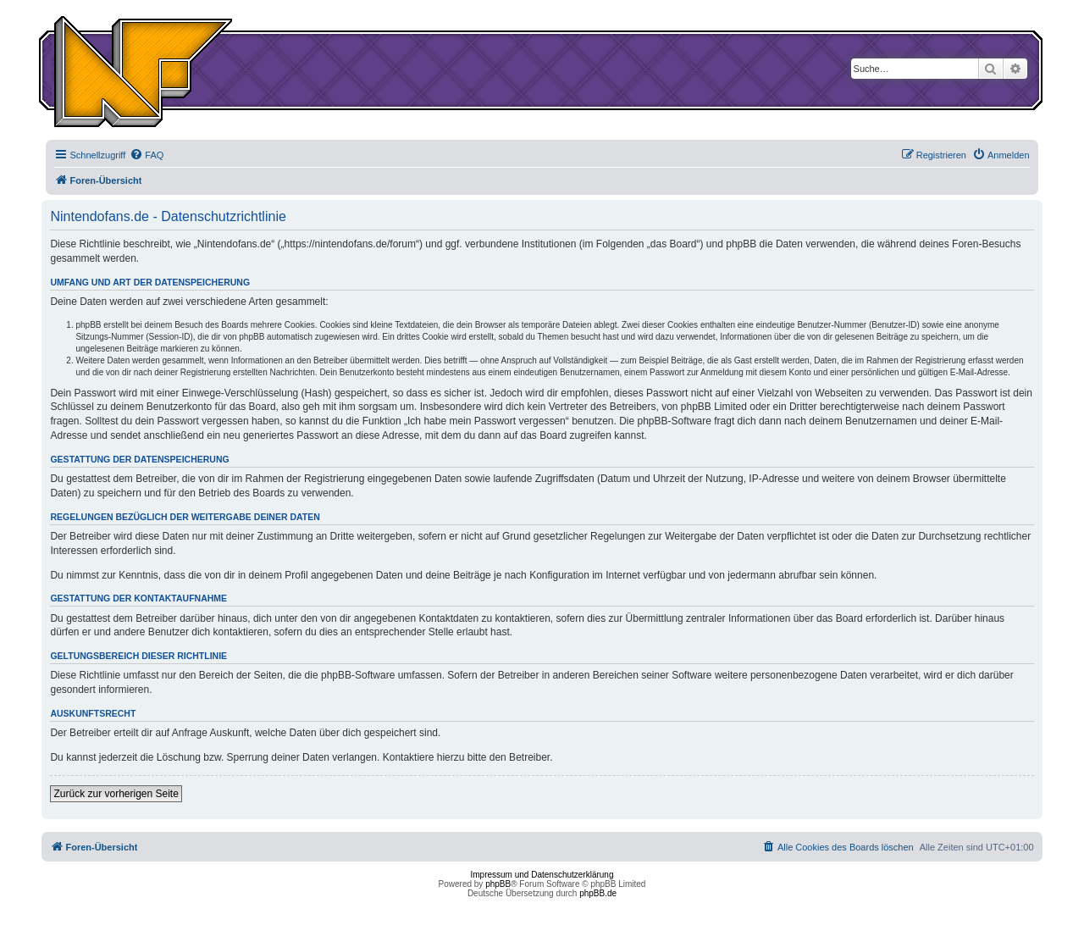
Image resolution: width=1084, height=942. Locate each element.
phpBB (498, 884)
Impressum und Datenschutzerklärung (542, 874)
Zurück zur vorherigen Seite (115, 794)
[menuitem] (146, 155)
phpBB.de (598, 893)
